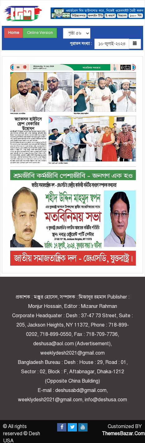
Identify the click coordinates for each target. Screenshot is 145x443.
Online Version (40, 32)
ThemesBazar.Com (123, 434)
